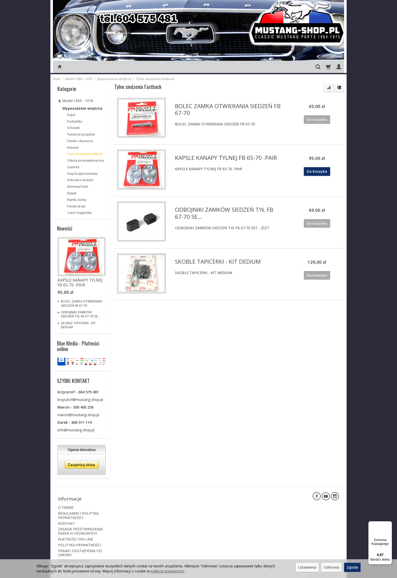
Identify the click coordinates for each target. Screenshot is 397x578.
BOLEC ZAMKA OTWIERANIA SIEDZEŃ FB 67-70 (228, 109)
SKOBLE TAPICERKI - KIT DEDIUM (218, 261)
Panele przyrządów (81, 134)
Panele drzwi (76, 206)
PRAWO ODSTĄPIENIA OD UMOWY (80, 550)
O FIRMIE (65, 505)
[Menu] (389, 524)
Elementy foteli (77, 186)
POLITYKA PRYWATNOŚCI (79, 542)
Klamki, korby (76, 200)
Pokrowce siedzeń (80, 180)
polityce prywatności (167, 571)
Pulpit (71, 115)
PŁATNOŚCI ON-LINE (75, 536)
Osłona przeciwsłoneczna (85, 160)
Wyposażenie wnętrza (82, 108)
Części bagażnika (79, 212)
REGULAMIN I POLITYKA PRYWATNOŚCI (78, 512)
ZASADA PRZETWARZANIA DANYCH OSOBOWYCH (80, 528)
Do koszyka (317, 171)
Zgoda (352, 567)
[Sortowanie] (328, 88)
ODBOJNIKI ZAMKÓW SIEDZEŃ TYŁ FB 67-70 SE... (224, 212)
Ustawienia (307, 567)
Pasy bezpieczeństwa (82, 173)
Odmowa (331, 567)
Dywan (72, 193)
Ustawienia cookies (74, 558)
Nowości (64, 228)
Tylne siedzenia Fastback (85, 154)
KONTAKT (66, 520)
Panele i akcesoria (80, 141)
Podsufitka (74, 121)
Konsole (73, 147)
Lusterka (73, 167)
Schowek (73, 128)
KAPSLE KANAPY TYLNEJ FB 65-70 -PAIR (226, 157)
